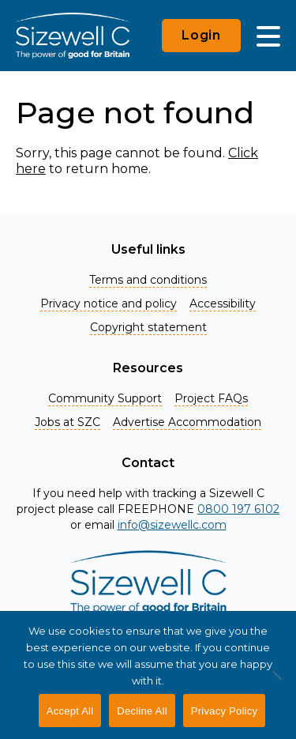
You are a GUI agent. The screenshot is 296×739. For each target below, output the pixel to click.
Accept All (70, 711)
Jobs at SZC (67, 422)
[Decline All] (276, 683)
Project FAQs (211, 398)
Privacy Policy (224, 711)
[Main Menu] (268, 35)
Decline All (142, 711)
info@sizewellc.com (172, 525)
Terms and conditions (148, 280)
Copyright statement (148, 327)
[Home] (72, 35)
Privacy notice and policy (108, 303)
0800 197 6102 (238, 509)
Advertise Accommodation (187, 422)
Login (201, 35)
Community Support (105, 398)
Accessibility (222, 303)
